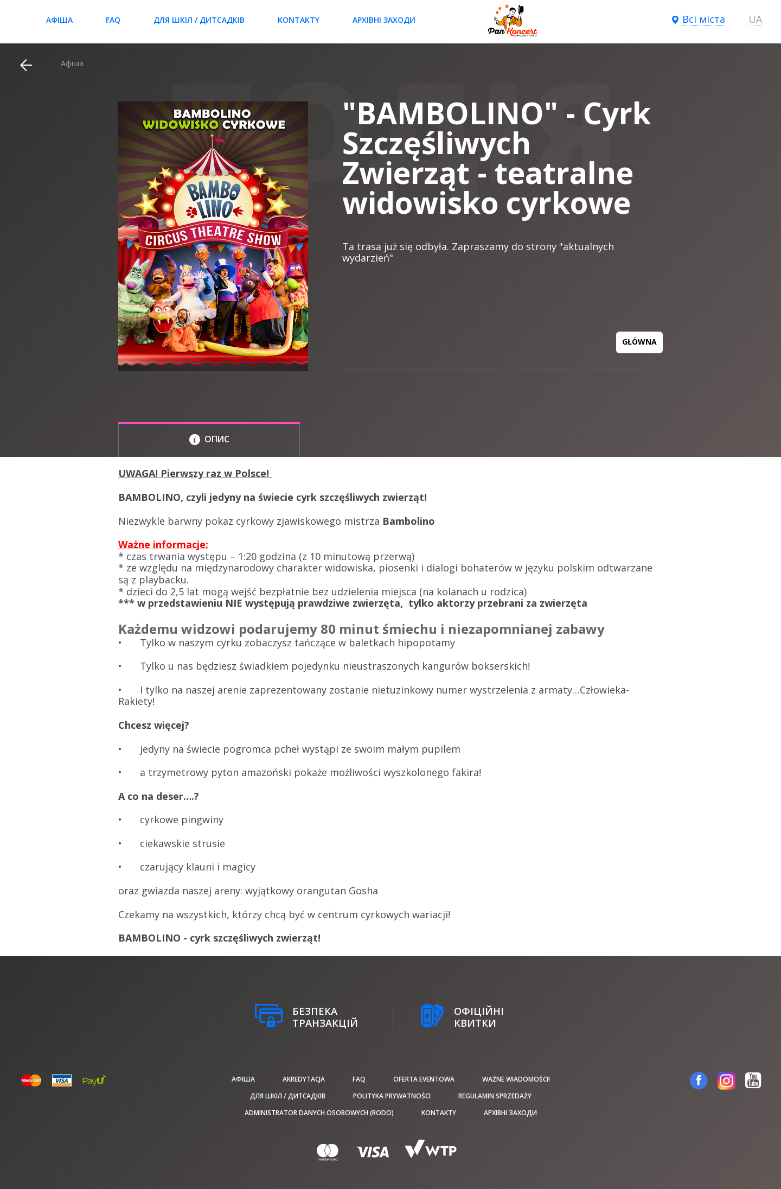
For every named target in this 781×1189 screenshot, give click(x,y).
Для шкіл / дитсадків (199, 20)
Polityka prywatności (392, 1096)
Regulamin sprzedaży (495, 1096)
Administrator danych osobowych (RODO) (319, 1112)
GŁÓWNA (639, 341)
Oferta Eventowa (423, 1079)
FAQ (113, 20)
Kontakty (298, 20)
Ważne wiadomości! (516, 1079)
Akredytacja (304, 1079)
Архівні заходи (384, 20)
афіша (59, 20)
